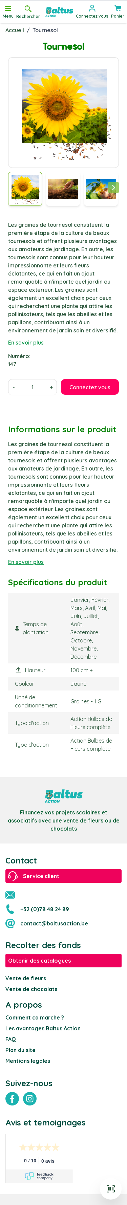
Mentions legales (27, 1060)
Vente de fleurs (25, 978)
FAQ (10, 1039)
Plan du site (20, 1050)
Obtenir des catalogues (39, 960)
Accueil (14, 30)
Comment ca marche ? (34, 1017)
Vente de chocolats (31, 989)
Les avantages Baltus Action (43, 1028)
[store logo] (59, 12)
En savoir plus (26, 342)
